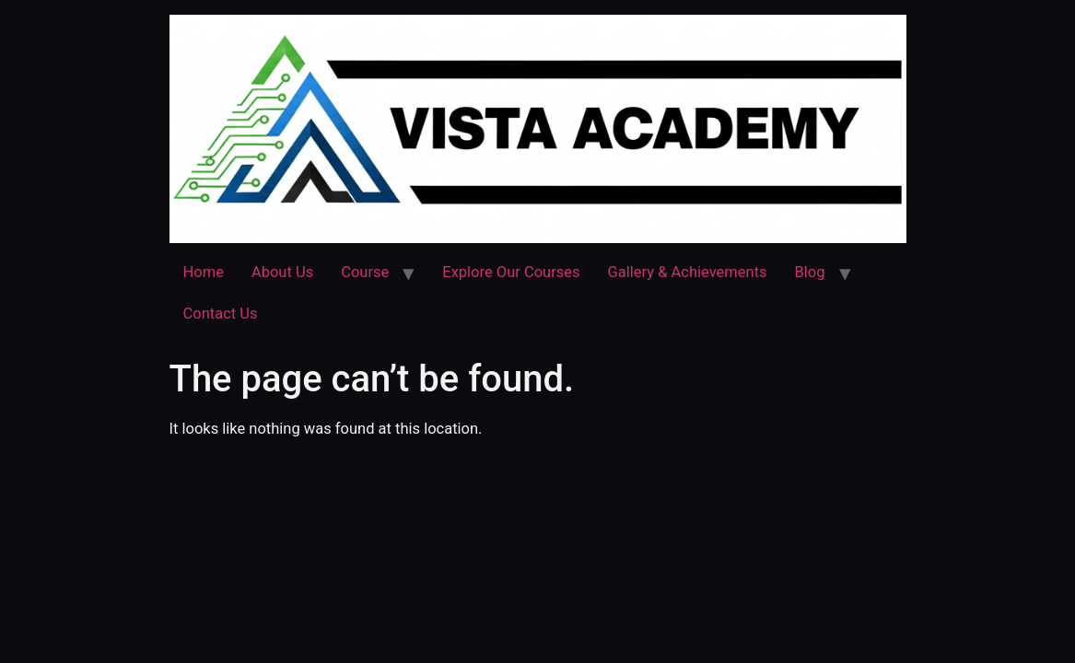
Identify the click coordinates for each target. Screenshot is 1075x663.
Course (365, 272)
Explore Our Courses (510, 272)
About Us (282, 272)
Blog (810, 272)
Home (203, 272)
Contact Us (220, 313)
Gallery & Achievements (687, 272)
